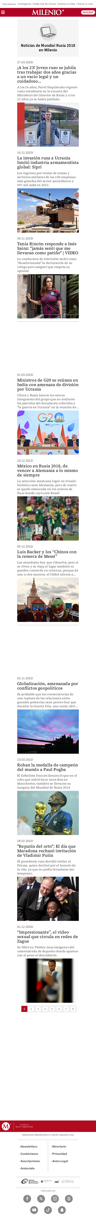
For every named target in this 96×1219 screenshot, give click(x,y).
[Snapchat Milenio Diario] (62, 1210)
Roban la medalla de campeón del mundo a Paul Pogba (47, 767)
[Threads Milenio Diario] (69, 1199)
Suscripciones (30, 1161)
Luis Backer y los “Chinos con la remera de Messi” (47, 554)
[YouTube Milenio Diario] (34, 1210)
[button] (3, 13)
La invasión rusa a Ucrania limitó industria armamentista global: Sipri (48, 162)
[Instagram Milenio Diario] (55, 1199)
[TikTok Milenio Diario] (48, 1210)
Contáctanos (29, 1154)
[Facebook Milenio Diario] (27, 1199)
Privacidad (59, 1154)
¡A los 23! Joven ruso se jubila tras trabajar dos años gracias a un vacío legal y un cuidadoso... (46, 74)
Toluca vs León (85, 4)
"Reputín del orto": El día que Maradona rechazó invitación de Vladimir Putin (46, 850)
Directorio (59, 1146)
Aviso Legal (60, 1161)
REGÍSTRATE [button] (88, 12)
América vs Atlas (66, 4)
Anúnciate (28, 1168)
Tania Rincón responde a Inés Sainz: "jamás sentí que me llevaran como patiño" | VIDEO (47, 248)
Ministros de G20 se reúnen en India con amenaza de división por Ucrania (47, 384)
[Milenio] (48, 12)
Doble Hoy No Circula (45, 4)
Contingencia (24, 4)
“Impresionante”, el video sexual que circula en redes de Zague (47, 936)
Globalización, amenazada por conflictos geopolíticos (47, 686)
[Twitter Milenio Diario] (41, 1199)
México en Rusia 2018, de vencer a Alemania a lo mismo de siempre (47, 470)
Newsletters (29, 1146)
